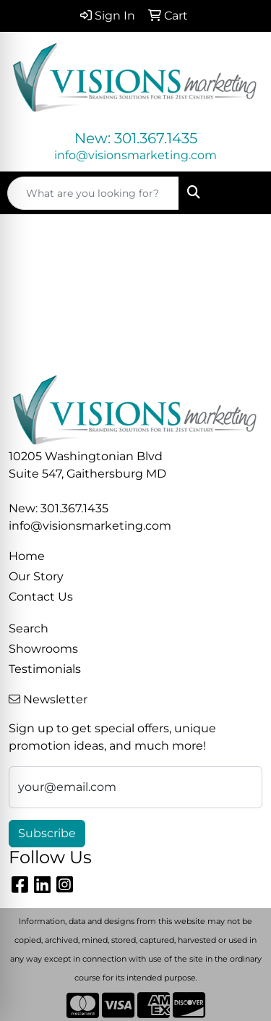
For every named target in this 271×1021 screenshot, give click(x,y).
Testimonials (45, 669)
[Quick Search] (93, 193)
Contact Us (41, 596)
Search (28, 628)
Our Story (36, 576)
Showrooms (43, 649)
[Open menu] (242, 193)
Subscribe (47, 833)
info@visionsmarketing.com (135, 155)
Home (27, 556)
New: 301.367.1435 (135, 138)
